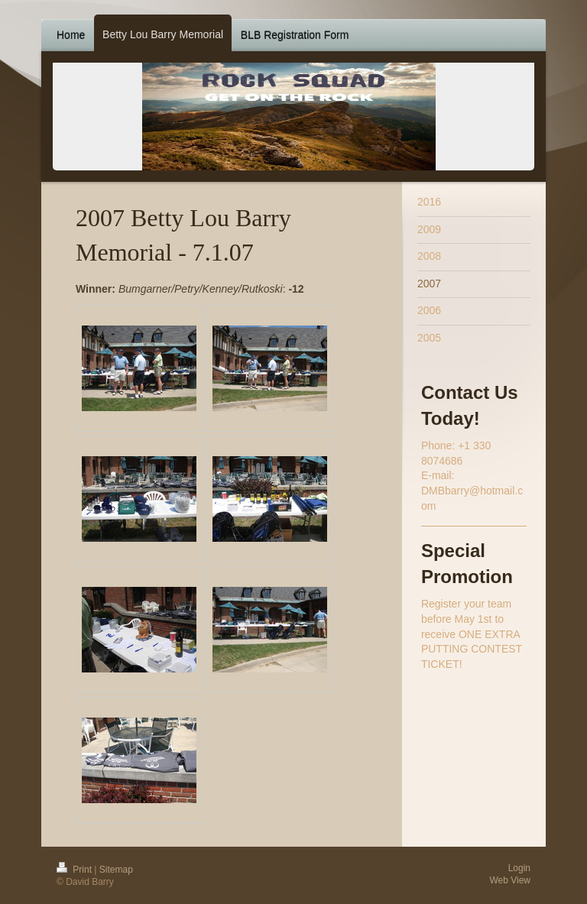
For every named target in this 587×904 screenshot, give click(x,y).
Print (75, 869)
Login (519, 868)
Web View (509, 880)
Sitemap (116, 869)
